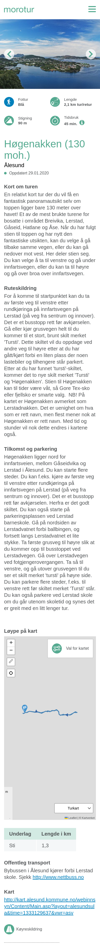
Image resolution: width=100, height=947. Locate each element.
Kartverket (88, 817)
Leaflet (71, 817)
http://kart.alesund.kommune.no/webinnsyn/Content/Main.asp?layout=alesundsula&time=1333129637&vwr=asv (49, 906)
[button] (25, 709)
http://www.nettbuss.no (58, 877)
